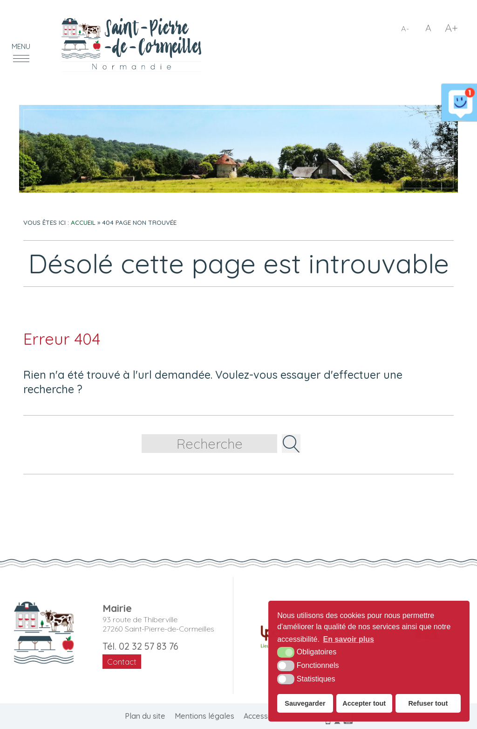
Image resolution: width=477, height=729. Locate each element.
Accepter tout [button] (364, 703)
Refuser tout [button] (428, 703)
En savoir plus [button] (348, 639)
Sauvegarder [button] (305, 703)
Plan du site (145, 716)
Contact (121, 662)
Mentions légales (204, 716)
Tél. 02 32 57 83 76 (140, 646)
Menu (21, 46)
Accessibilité (265, 716)
